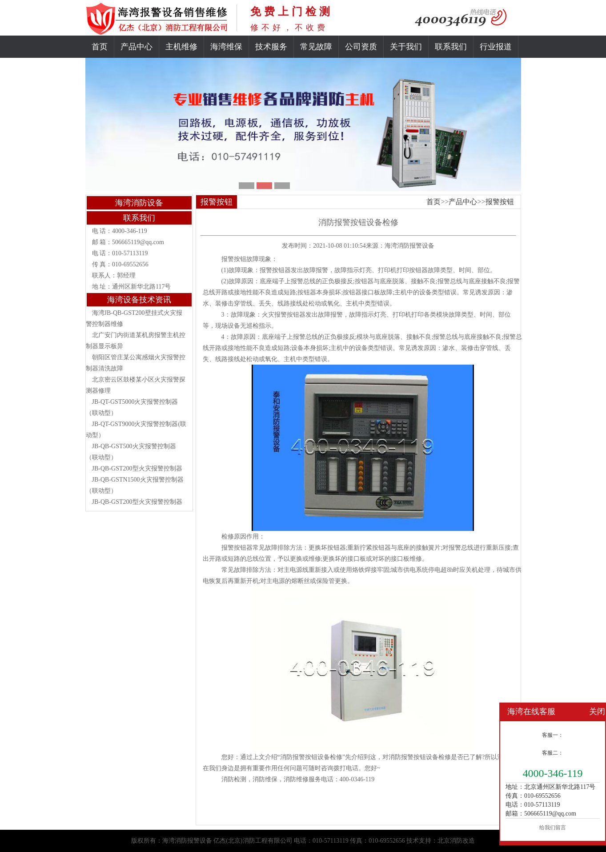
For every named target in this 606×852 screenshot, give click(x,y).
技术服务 (271, 46)
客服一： (552, 735)
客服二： (552, 753)
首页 (100, 46)
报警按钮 (500, 201)
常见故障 (316, 46)
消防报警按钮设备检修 (420, 757)
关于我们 (406, 46)
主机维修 (181, 46)
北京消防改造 (456, 840)
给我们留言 (552, 827)
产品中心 (136, 46)
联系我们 (451, 46)
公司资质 (361, 46)
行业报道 (496, 46)
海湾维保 (226, 46)
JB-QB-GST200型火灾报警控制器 (137, 468)
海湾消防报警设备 (409, 245)
